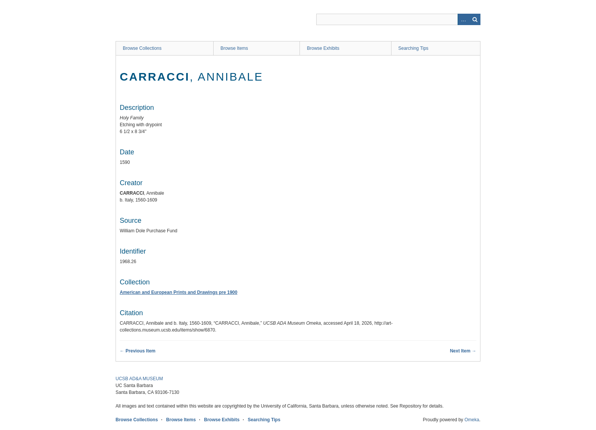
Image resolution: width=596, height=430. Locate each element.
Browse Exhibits (323, 48)
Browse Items (234, 48)
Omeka (471, 419)
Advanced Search (463, 19)
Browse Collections (142, 48)
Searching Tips (413, 48)
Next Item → (463, 351)
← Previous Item (137, 351)
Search (474, 19)
